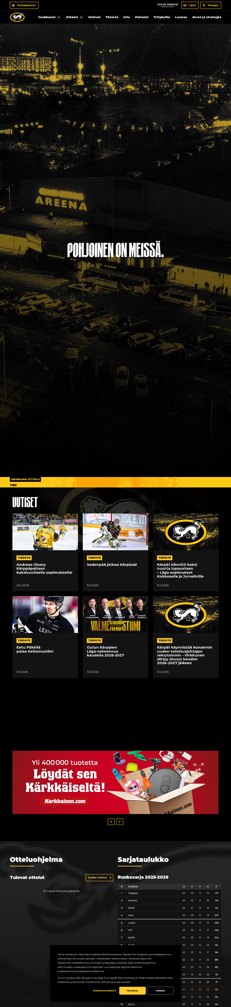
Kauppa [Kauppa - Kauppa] (213, 5)
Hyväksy (132, 990)
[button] (111, 822)
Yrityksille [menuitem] (162, 17)
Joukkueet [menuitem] (47, 17)
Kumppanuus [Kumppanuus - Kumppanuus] (26, 5)
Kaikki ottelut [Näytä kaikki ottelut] (97, 877)
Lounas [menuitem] (181, 17)
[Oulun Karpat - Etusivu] (17, 17)
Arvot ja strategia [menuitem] (206, 17)
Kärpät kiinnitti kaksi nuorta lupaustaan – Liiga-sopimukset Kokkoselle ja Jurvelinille (180, 570)
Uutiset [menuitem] (94, 17)
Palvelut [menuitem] (142, 17)
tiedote (24, 557)
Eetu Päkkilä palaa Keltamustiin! (34, 649)
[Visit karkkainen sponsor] (115, 782)
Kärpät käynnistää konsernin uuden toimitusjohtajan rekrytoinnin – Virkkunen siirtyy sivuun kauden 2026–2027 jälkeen (184, 655)
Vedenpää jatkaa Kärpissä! (112, 565)
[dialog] (115, 973)
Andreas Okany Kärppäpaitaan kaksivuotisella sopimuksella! (44, 569)
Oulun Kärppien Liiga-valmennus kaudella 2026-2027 (105, 651)
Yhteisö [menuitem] (112, 17)
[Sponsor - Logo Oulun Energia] (168, 5)
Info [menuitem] (126, 17)
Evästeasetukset (104, 990)
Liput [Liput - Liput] (192, 5)
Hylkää (160, 990)
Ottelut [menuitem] (72, 17)
